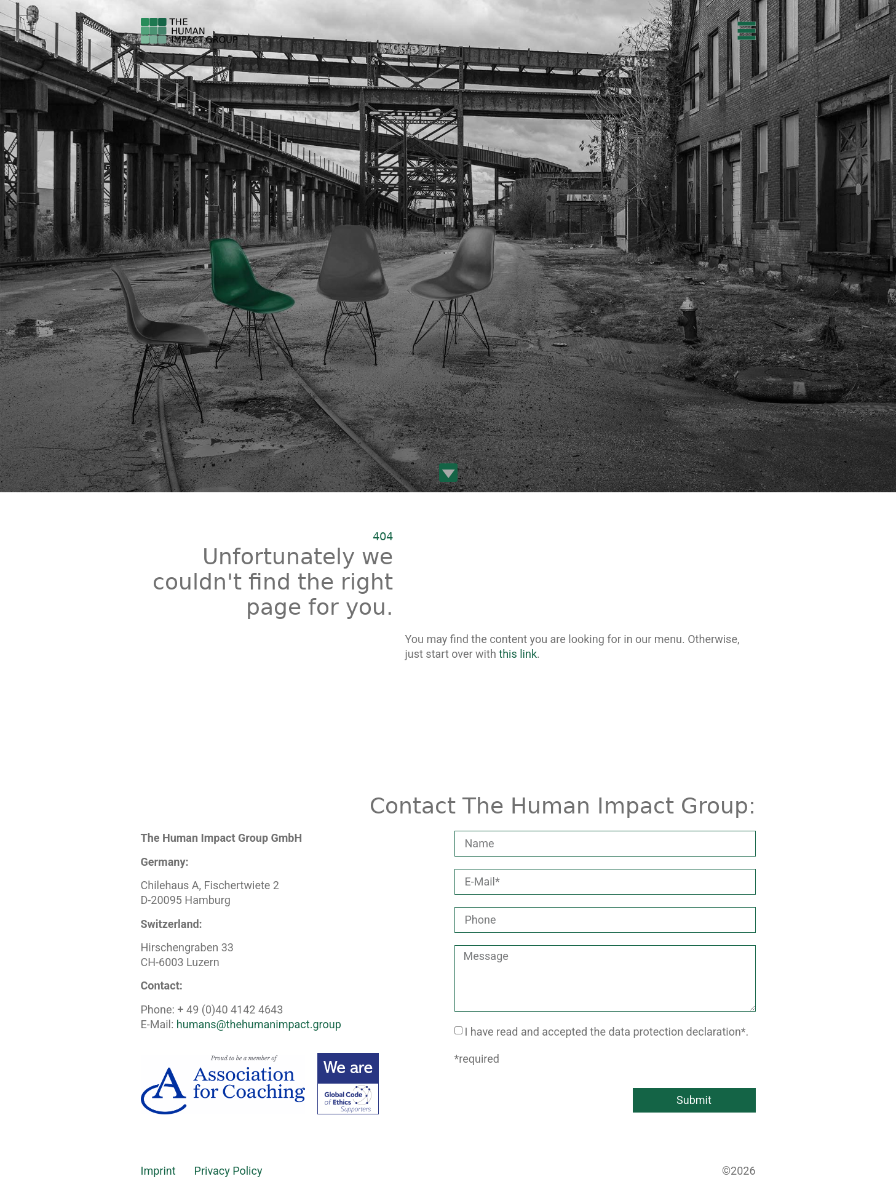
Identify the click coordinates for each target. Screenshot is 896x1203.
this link (518, 653)
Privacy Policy (228, 1170)
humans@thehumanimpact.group (258, 1024)
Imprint (158, 1170)
